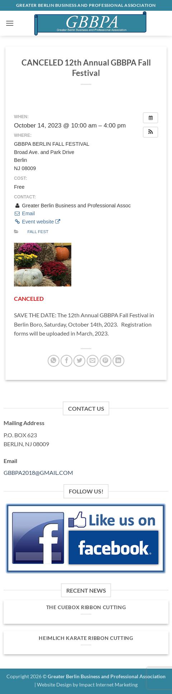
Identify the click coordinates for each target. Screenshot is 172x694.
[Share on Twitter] (79, 361)
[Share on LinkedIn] (118, 361)
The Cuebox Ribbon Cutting (86, 607)
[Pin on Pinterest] (105, 361)
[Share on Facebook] (66, 361)
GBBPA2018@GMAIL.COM (38, 472)
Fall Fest (37, 232)
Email (24, 213)
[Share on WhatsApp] (53, 361)
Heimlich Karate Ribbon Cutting (86, 638)
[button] (9, 23)
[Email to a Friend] (93, 361)
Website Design (54, 684)
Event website (37, 222)
